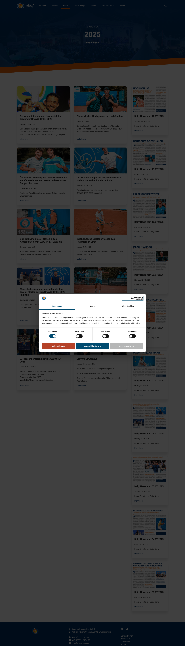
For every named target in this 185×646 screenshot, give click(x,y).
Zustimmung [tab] (57, 306)
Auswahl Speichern (92, 346)
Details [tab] (92, 306)
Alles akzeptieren (126, 346)
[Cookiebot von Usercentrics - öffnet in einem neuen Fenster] (132, 298)
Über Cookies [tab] (128, 306)
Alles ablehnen (58, 346)
